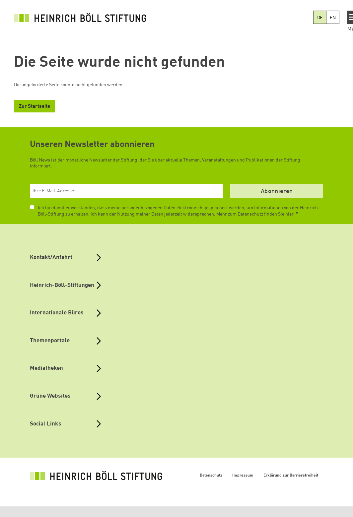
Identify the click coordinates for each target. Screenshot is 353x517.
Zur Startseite (34, 106)
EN (333, 18)
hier (289, 214)
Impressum (242, 476)
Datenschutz (211, 476)
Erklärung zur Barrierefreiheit (290, 476)
